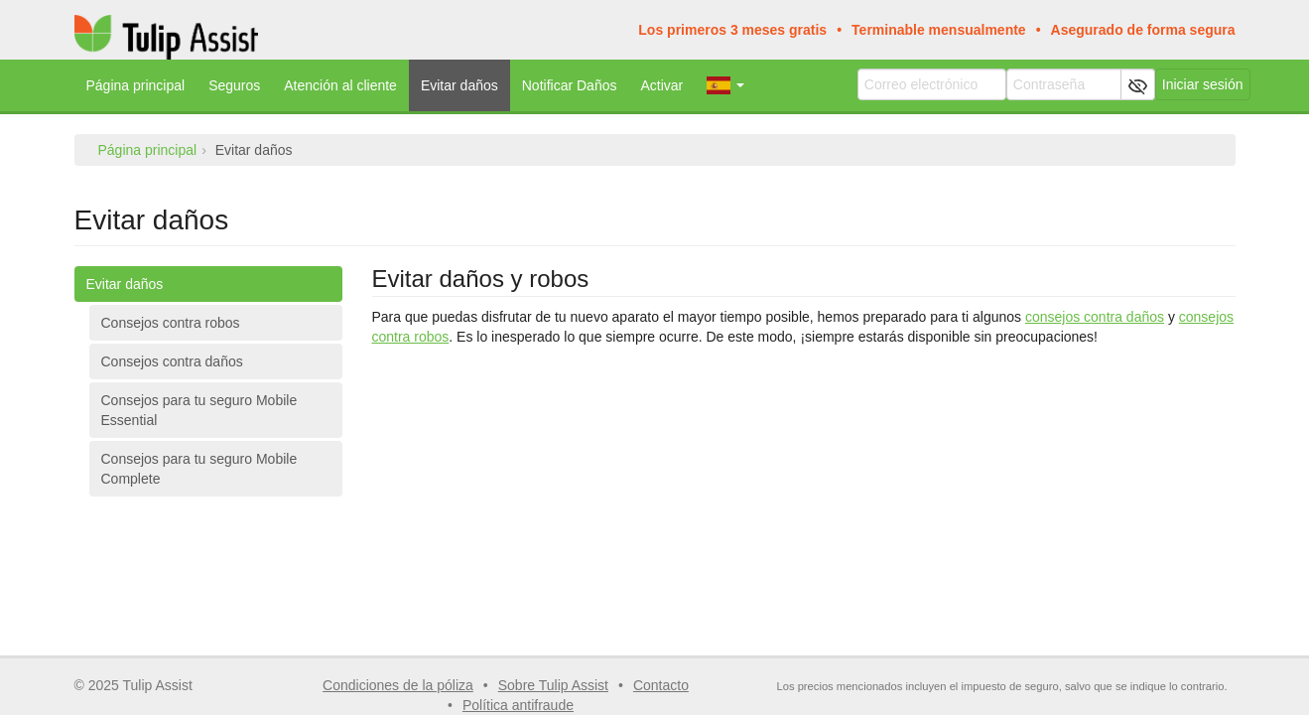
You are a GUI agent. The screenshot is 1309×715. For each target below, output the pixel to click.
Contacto (661, 685)
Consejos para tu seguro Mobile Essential (199, 410)
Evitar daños (459, 85)
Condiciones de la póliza (398, 685)
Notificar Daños (569, 85)
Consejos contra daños (172, 361)
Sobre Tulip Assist (553, 685)
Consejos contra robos (170, 323)
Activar (661, 85)
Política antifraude (518, 705)
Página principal (136, 85)
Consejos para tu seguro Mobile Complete (199, 469)
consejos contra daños (1094, 317)
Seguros (234, 85)
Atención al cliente (340, 85)
